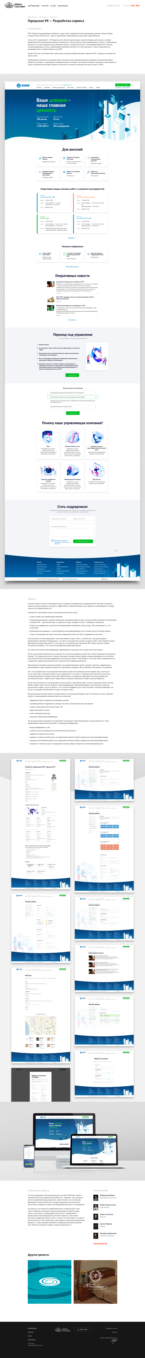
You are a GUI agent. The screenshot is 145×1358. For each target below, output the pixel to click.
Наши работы (43, 17)
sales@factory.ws (113, 6)
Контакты (63, 6)
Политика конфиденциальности (35, 1344)
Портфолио (34, 6)
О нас (53, 6)
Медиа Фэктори (32, 17)
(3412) (132, 5)
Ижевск (114, 1332)
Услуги (45, 6)
